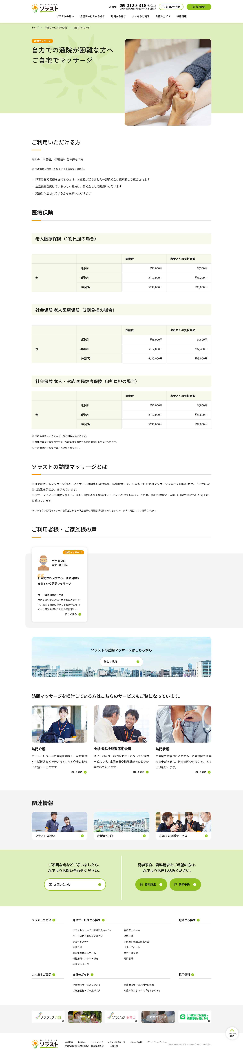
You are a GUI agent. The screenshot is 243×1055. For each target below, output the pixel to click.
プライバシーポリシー (157, 1042)
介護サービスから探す (56, 27)
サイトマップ (97, 1042)
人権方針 (114, 1046)
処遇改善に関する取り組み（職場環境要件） (85, 1046)
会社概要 (69, 1042)
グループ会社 (136, 1042)
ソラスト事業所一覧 (116, 1042)
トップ (35, 27)
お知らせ (82, 1042)
